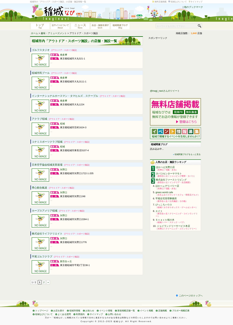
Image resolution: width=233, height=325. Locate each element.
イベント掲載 (146, 310)
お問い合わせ (114, 314)
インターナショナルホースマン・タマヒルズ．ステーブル (78, 95)
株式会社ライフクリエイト (60, 233)
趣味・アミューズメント (54, 33)
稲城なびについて (179, 2)
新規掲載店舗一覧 (126, 310)
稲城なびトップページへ (40, 26)
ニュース (80, 26)
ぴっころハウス (163, 204)
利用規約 (80, 314)
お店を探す (58, 310)
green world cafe (164, 192)
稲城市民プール (54, 72)
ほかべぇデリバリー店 (167, 186)
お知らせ (89, 310)
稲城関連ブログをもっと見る (188, 154)
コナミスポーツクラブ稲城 (60, 141)
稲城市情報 (74, 310)
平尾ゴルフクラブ (55, 256)
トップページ (41, 310)
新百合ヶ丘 (66, 261)
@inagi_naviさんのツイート (165, 90)
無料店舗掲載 (161, 2)
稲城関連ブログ (120, 26)
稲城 (62, 123)
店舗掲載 (162, 310)
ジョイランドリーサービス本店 (173, 226)
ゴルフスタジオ (54, 49)
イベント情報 (105, 310)
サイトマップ (196, 2)
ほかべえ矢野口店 (165, 167)
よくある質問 (64, 314)
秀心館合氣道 (53, 187)
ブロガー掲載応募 (180, 310)
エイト (159, 211)
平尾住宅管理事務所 (166, 198)
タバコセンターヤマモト (169, 173)
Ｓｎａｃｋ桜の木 (164, 219)
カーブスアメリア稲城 (58, 210)
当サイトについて (60, 26)
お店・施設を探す (100, 26)
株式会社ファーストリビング (171, 179)
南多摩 (63, 54)
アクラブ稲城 (53, 118)
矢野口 (63, 169)
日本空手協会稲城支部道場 (60, 164)
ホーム (34, 33)
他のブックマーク (193, 7)
